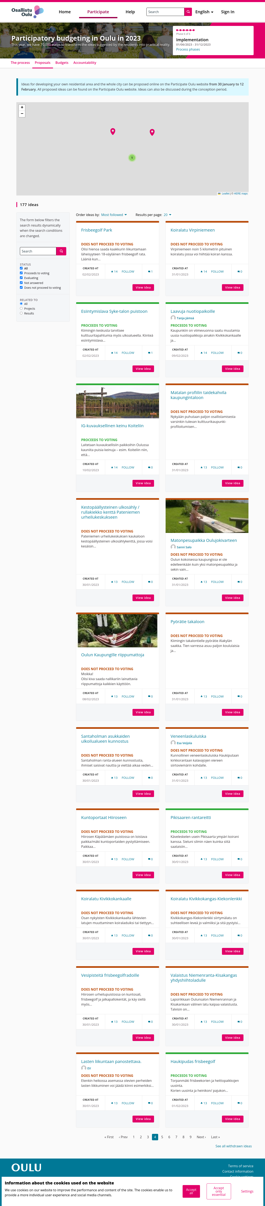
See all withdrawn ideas (234, 1146)
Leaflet (223, 193)
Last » (215, 1137)
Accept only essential (219, 1191)
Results (27, 313)
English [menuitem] (202, 12)
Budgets (62, 62)
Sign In (227, 12)
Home (65, 12)
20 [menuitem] (165, 214)
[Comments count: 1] (150, 271)
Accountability (84, 62)
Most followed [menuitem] (112, 214)
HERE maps (241, 193)
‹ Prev (123, 1137)
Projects (27, 309)
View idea (145, 287)
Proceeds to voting (34, 273)
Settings (247, 1191)
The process (20, 62)
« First (109, 1137)
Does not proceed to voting (40, 288)
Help (130, 12)
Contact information (237, 1171)
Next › (201, 1137)
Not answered (31, 283)
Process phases (188, 49)
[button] (113, 131)
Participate (98, 12)
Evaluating (29, 278)
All (24, 268)
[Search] (38, 251)
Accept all (191, 1191)
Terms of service (240, 1166)
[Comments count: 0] (240, 271)
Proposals (43, 62)
